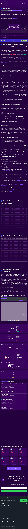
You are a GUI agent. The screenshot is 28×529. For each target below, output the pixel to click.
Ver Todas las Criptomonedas (14, 468)
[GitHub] (14, 526)
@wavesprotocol (5, 296)
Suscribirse (23, 500)
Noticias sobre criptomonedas (13, 189)
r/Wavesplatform (4, 381)
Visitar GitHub (25, 362)
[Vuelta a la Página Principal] (1, 6)
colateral (17, 127)
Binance (24, 58)
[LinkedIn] (8, 526)
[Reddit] (13, 526)
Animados (10, 191)
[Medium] (9, 526)
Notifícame (14, 490)
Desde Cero (13, 193)
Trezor (6, 62)
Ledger (3, 62)
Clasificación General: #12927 (4, 10)
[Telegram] (3, 526)
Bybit (19, 58)
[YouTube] (4, 526)
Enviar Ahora (15, 377)
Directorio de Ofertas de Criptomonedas (19, 173)
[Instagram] (11, 526)
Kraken (21, 58)
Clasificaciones (7, 6)
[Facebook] (6, 526)
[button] (24, 3)
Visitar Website (25, 352)
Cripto (4, 6)
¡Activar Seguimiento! (15, 18)
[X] (1, 526)
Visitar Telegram (24, 344)
